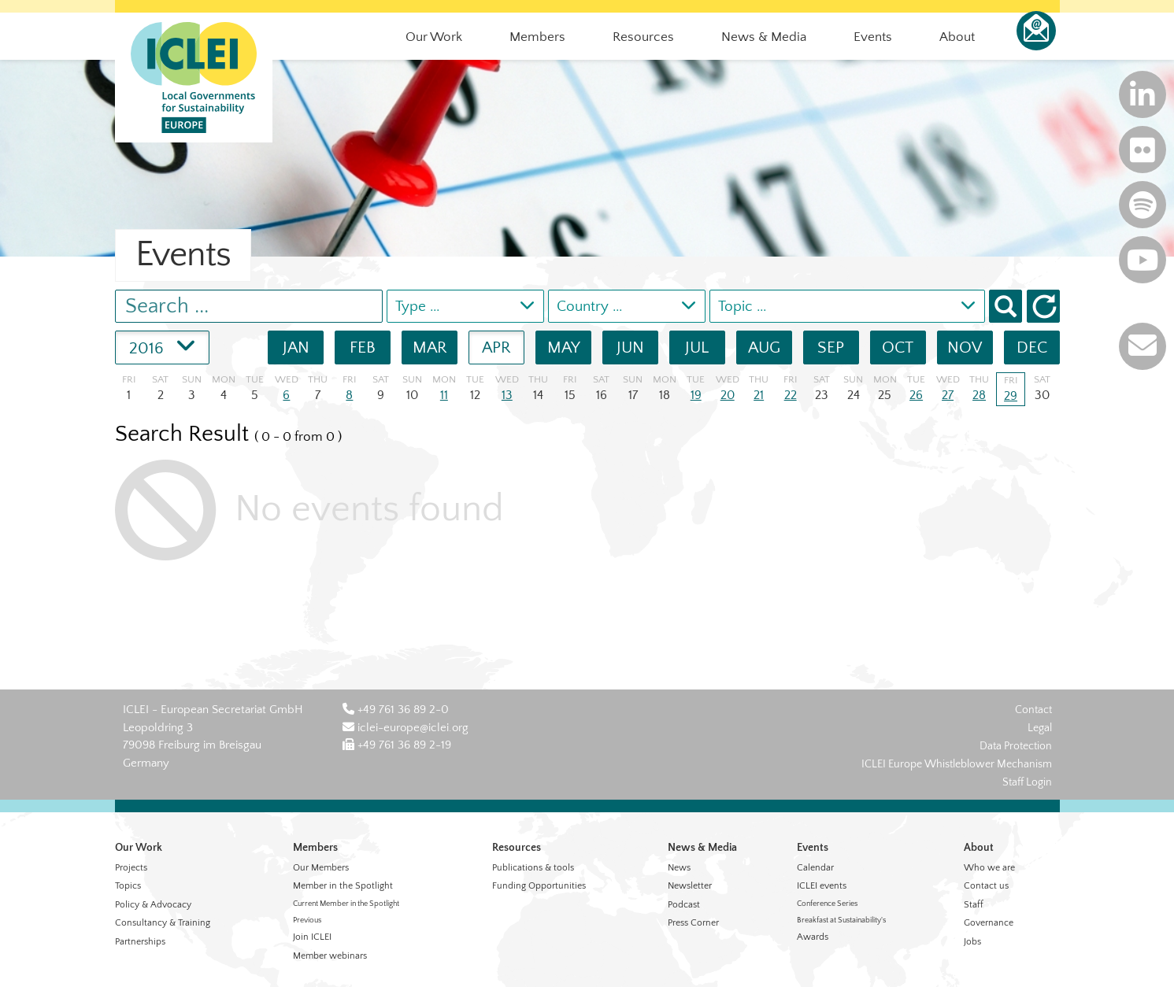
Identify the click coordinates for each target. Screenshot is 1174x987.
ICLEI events (821, 886)
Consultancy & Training (162, 923)
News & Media (702, 847)
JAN (296, 347)
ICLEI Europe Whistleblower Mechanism (956, 764)
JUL (697, 347)
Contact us (986, 886)
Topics (128, 886)
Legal (1040, 728)
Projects (131, 868)
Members (315, 847)
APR (496, 347)
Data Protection (1016, 746)
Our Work (138, 847)
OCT (897, 347)
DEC (1032, 347)
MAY (563, 347)
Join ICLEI (312, 937)
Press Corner (693, 923)
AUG (764, 347)
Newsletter (690, 886)
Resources (516, 847)
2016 (162, 344)
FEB (363, 347)
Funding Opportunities (539, 886)
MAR (430, 347)
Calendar (815, 868)
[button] (1043, 306)
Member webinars (330, 956)
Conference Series (827, 904)
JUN (630, 347)
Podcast (684, 905)
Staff (973, 905)
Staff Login (1027, 782)
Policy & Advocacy (153, 905)
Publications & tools (533, 868)
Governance (988, 923)
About (979, 847)
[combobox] (465, 306)
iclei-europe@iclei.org (405, 727)
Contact (1033, 710)
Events (812, 847)
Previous (307, 920)
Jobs (972, 942)
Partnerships (140, 942)
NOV (965, 347)
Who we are (989, 868)
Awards (812, 937)
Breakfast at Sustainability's (841, 920)
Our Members (321, 868)
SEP (830, 347)
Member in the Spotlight (343, 886)
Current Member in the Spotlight (346, 904)
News (679, 868)
